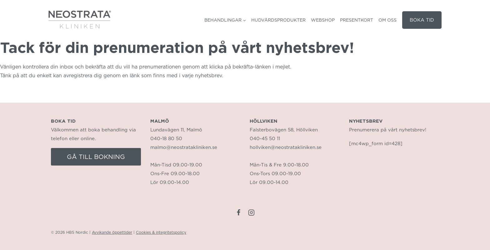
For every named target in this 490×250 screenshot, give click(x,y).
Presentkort (356, 20)
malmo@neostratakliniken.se (183, 147)
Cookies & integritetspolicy (161, 232)
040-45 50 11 (265, 138)
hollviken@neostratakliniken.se (286, 147)
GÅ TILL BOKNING (96, 157)
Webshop (323, 20)
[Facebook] (238, 212)
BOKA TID (422, 20)
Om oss (387, 20)
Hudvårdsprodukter (278, 20)
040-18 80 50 (166, 138)
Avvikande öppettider (112, 232)
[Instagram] (251, 212)
